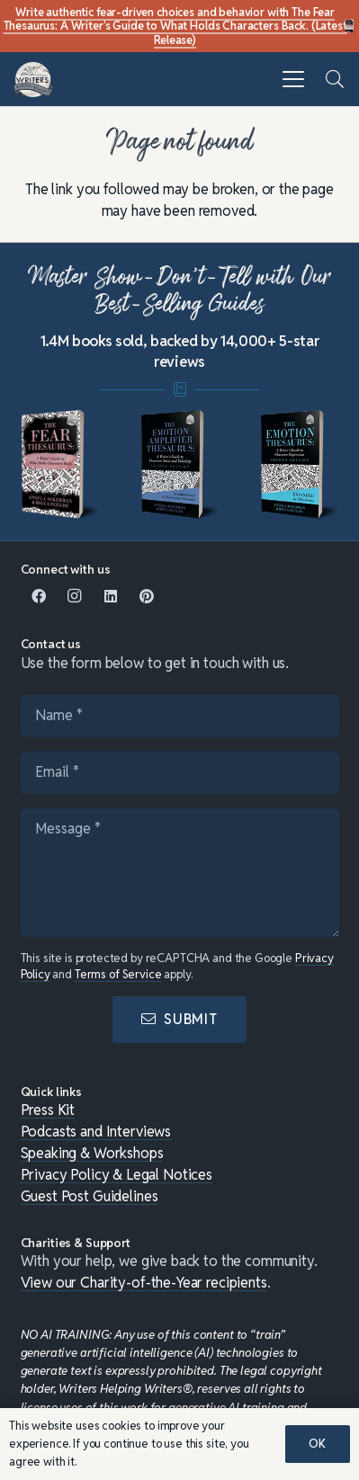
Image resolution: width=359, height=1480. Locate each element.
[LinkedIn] (111, 596)
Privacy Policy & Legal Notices (117, 1174)
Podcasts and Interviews (96, 1131)
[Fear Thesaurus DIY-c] (350, 26)
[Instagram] (75, 596)
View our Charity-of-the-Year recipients (144, 1282)
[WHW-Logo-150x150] (33, 79)
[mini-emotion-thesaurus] (299, 465)
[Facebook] (39, 596)
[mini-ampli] (180, 465)
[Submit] (179, 1019)
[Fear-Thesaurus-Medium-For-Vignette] (60, 465)
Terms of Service (118, 974)
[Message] (180, 872)
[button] (293, 79)
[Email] (180, 772)
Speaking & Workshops (92, 1153)
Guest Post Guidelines (89, 1196)
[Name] (180, 715)
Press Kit (48, 1110)
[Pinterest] (147, 596)
